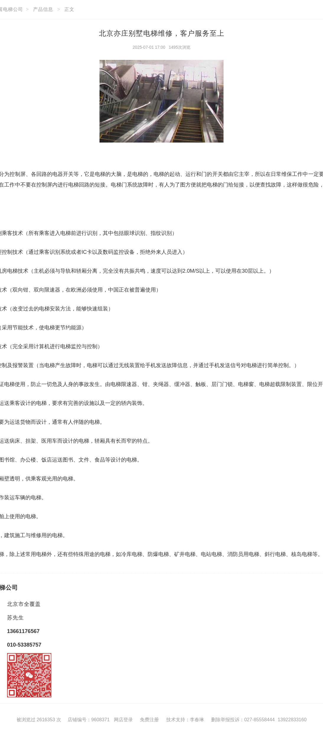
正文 (69, 9)
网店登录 (123, 719)
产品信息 (43, 9)
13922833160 (292, 719)
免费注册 (149, 719)
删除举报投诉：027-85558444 (243, 719)
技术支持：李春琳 (185, 719)
